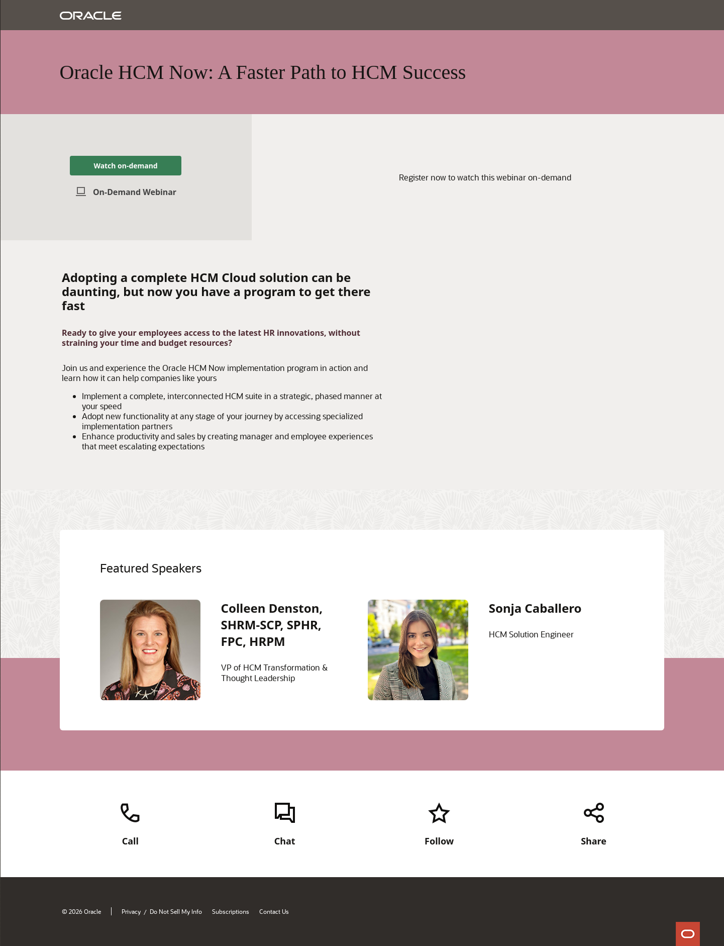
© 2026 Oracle (81, 911)
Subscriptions (230, 911)
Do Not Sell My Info (176, 911)
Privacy (131, 911)
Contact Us (274, 911)
